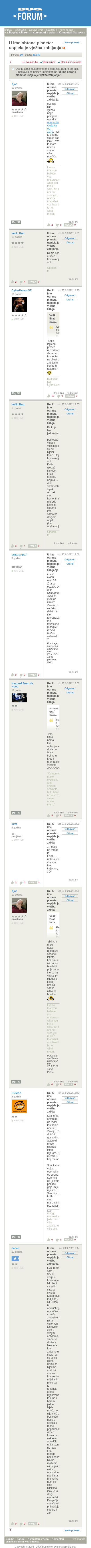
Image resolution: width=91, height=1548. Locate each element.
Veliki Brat (18, 233)
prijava (8, 30)
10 (52, 396)
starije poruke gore (71, 62)
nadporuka (72, 393)
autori (7, 32)
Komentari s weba (38, 1539)
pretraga (18, 32)
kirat (15, 824)
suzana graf (19, 554)
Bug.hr (10, 1539)
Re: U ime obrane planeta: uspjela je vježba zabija (53, 300)
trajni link (73, 222)
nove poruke (66, 30)
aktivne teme (36, 30)
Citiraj (70, 93)
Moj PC (16, 222)
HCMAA (17, 1093)
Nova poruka (72, 42)
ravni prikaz (49, 62)
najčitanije (51, 30)
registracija (20, 30)
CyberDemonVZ (22, 290)
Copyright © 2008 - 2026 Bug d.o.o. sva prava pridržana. (45, 1546)
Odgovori (70, 89)
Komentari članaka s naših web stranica (35, 1540)
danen (16, 1248)
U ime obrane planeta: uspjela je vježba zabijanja (46, 73)
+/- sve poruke (30, 62)
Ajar (15, 84)
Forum (20, 1539)
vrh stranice (79, 1539)
